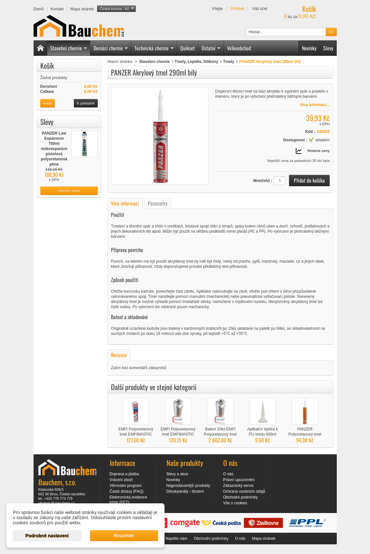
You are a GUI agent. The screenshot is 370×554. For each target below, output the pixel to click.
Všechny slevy (68, 191)
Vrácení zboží (121, 480)
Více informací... (315, 105)
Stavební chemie (68, 48)
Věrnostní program (126, 485)
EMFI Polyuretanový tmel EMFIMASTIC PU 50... (135, 434)
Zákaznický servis (238, 485)
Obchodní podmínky (240, 497)
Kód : (310, 131)
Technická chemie (154, 48)
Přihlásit (238, 8)
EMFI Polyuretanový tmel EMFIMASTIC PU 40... (178, 434)
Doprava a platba (124, 474)
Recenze (119, 355)
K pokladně (86, 103)
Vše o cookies (235, 503)
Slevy (328, 48)
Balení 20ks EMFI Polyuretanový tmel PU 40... (220, 434)
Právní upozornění (239, 480)
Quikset (187, 48)
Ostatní (211, 48)
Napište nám (176, 538)
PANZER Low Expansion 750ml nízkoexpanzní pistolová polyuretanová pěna (54, 148)
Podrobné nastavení (47, 535)
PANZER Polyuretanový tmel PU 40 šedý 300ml (304, 434)
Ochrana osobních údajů (244, 491)
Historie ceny (318, 151)
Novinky (309, 48)
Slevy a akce (177, 474)
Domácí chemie (111, 48)
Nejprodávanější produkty (188, 485)
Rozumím (124, 535)
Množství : (262, 180)
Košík (47, 65)
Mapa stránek (263, 538)
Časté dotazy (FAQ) (127, 491)
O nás (228, 474)
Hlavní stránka (119, 61)
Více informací (125, 203)
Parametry (157, 203)
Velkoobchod (239, 48)
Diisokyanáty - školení (185, 491)
